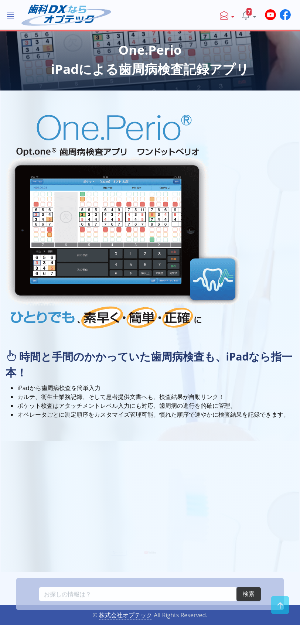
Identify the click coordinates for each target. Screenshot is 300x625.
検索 (249, 609)
